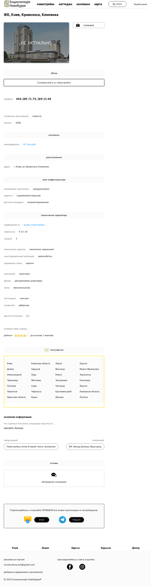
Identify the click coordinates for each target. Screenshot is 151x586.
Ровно (58, 374)
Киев (9, 363)
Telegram (76, 519)
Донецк (59, 397)
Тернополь (85, 374)
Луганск (84, 397)
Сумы (34, 385)
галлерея (85, 25)
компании (83, 4)
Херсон (83, 385)
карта (98, 4)
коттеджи (65, 4)
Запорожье (61, 380)
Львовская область (89, 391)
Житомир (36, 380)
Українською (140, 4)
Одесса (83, 363)
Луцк (33, 374)
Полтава (11, 385)
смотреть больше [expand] (13, 428)
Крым (34, 397)
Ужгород (60, 385)
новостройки (45, 4)
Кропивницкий (63, 391)
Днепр (10, 368)
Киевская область (40, 363)
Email (41, 519)
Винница (60, 368)
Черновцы (12, 380)
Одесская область (16, 397)
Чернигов (12, 391)
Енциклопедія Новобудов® (27, 579)
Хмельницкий (14, 374)
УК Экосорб (29, 144)
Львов (58, 363)
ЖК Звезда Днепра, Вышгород (85, 446)
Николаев (85, 380)
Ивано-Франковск (89, 368)
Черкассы (36, 391)
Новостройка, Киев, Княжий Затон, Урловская (31, 446)
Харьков (35, 368)
